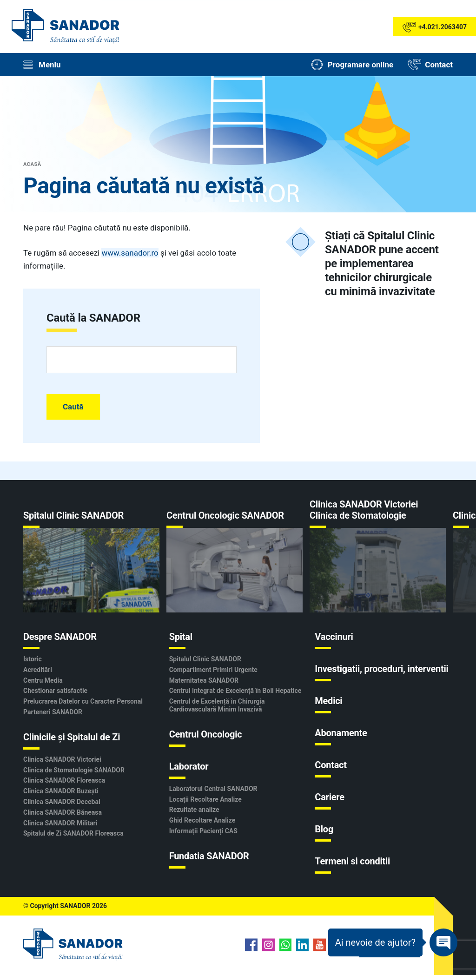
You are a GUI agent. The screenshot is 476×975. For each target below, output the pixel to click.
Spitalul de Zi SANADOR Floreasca (73, 833)
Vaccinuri (334, 636)
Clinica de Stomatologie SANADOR (74, 770)
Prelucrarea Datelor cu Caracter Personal (83, 701)
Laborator (189, 766)
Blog (324, 829)
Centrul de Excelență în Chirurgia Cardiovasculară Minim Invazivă (217, 705)
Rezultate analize (194, 809)
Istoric (32, 659)
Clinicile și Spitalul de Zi (71, 737)
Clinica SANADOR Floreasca (64, 780)
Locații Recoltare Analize (205, 799)
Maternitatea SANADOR (203, 680)
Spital (180, 636)
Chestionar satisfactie (55, 690)
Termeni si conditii (352, 861)
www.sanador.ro (129, 252)
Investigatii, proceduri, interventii (381, 668)
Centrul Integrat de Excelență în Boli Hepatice (235, 690)
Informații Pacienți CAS (203, 831)
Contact (331, 765)
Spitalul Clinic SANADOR (205, 659)
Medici (328, 700)
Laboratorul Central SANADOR (213, 788)
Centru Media (43, 680)
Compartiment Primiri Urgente (213, 669)
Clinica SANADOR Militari (60, 823)
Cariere (329, 797)
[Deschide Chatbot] (392, 942)
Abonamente (341, 732)
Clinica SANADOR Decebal (61, 801)
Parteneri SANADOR (52, 712)
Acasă (32, 164)
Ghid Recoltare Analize (202, 820)
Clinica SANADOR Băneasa (62, 812)
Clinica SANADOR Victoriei (62, 759)
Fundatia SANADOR (209, 856)
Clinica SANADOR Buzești (61, 791)
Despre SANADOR (60, 636)
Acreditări (37, 669)
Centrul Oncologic (205, 734)
